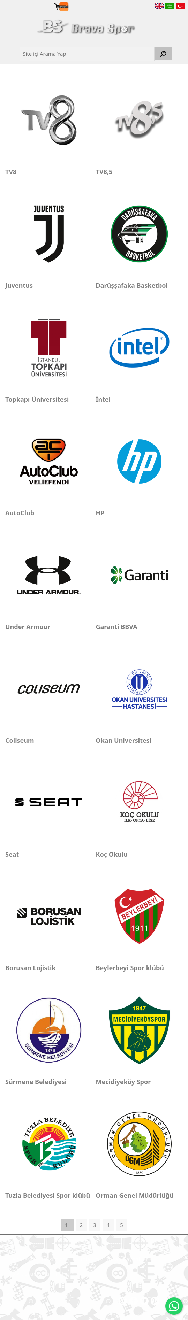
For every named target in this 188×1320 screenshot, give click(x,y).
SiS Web (16, 1294)
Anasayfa (24, 1259)
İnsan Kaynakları (128, 1259)
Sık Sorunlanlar (32, 1273)
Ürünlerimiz (88, 1259)
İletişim (65, 1273)
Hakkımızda (54, 1259)
